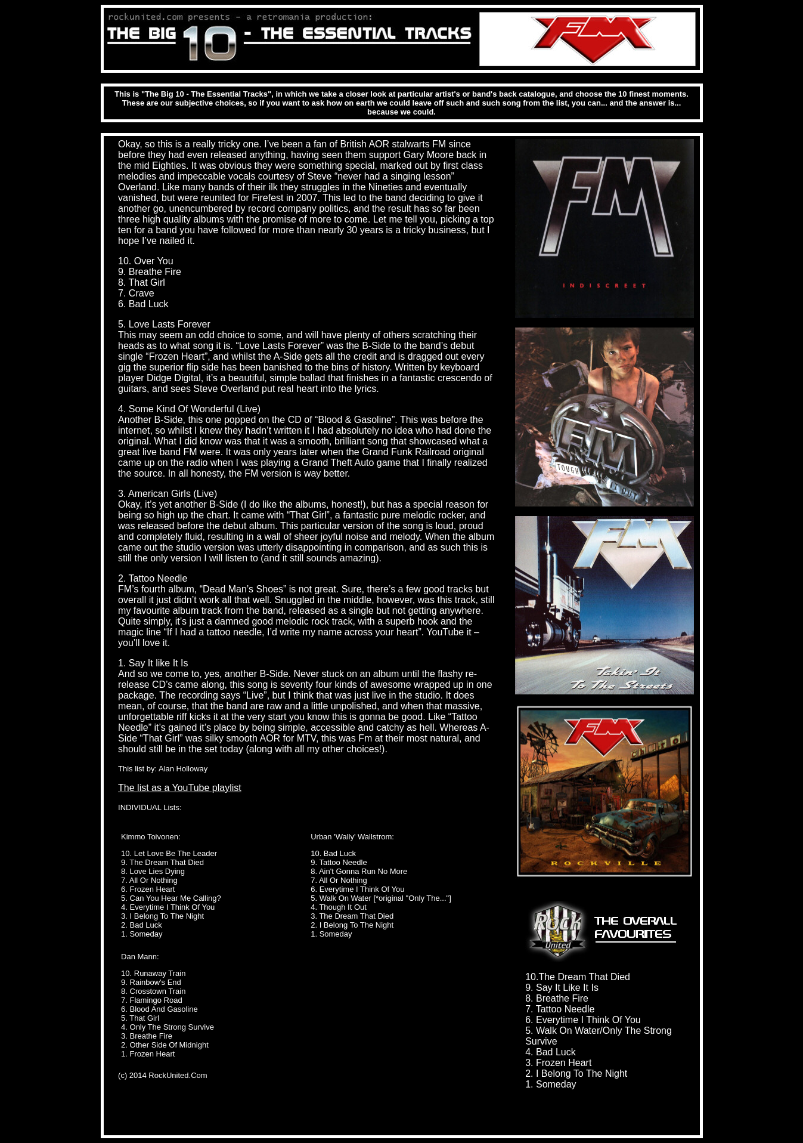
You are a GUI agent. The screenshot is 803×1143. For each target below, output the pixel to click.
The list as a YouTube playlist (179, 788)
